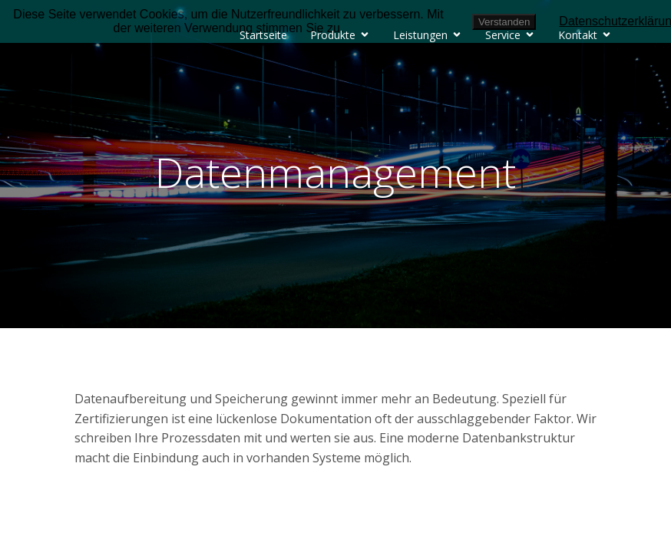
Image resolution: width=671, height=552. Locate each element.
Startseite (263, 35)
